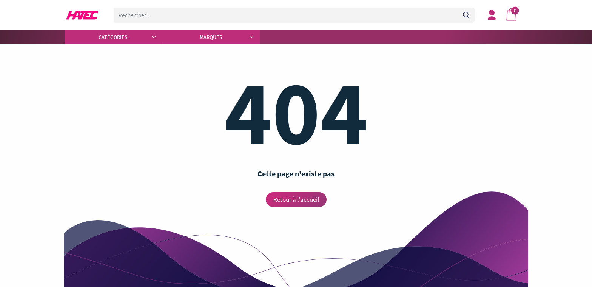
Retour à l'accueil (296, 199)
